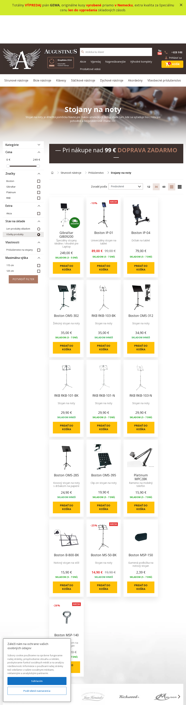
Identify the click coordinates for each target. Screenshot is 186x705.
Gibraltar (11, 159)
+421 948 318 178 (162, 625)
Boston (10, 153)
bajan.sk (141, 697)
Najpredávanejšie (115, 33)
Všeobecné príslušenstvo (164, 52)
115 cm (10, 237)
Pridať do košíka (65, 238)
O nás (43, 579)
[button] (7, 507)
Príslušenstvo (96, 145)
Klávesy (61, 52)
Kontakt (81, 583)
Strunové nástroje (17, 52)
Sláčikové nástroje (83, 52)
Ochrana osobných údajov (55, 592)
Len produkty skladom (18, 201)
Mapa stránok (85, 587)
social (130, 697)
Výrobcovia (120, 596)
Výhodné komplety (141, 33)
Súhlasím (37, 688)
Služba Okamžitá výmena (55, 596)
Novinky (119, 579)
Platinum (11, 164)
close (181, 5)
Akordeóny (135, 52)
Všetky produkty (14, 206)
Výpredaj (96, 33)
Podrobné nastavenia (36, 698)
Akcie (83, 33)
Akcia (9, 185)
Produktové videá (90, 41)
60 (163, 159)
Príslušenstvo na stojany (19, 222)
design (101, 697)
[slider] (8, 138)
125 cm (10, 243)
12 (147, 159)
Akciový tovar (122, 583)
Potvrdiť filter (23, 252)
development (115, 697)
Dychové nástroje (112, 52)
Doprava (45, 600)
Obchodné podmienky (53, 587)
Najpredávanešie (124, 587)
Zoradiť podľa (98, 159)
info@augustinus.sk (28, 596)
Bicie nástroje (43, 52)
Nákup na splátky (50, 605)
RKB (8, 170)
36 (155, 159)
